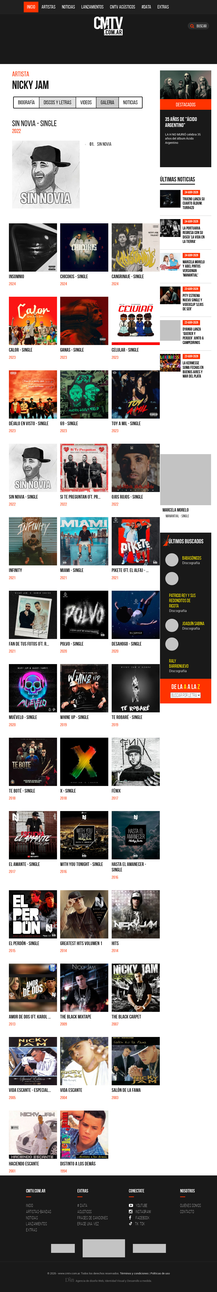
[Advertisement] (188, 413)
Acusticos (84, 1211)
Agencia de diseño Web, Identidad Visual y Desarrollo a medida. (108, 1281)
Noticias (68, 7)
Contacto (187, 1211)
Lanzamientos (92, 7)
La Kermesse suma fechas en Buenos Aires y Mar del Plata (193, 370)
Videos (86, 102)
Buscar (198, 26)
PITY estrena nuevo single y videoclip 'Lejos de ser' (193, 302)
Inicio (31, 7)
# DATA (82, 1205)
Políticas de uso (160, 1273)
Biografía (26, 102)
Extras (163, 7)
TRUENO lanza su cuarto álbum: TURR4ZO (194, 203)
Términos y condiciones (134, 1273)
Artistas (49, 7)
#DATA (146, 7)
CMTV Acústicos (122, 7)
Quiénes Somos (190, 1205)
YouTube (138, 1205)
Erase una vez (88, 1223)
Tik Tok (137, 1223)
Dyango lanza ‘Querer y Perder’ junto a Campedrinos (193, 336)
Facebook (139, 1217)
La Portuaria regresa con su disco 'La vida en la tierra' (193, 235)
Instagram (140, 1211)
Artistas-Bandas (38, 1211)
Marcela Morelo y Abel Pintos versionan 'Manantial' (194, 269)
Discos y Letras (57, 102)
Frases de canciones (92, 1217)
